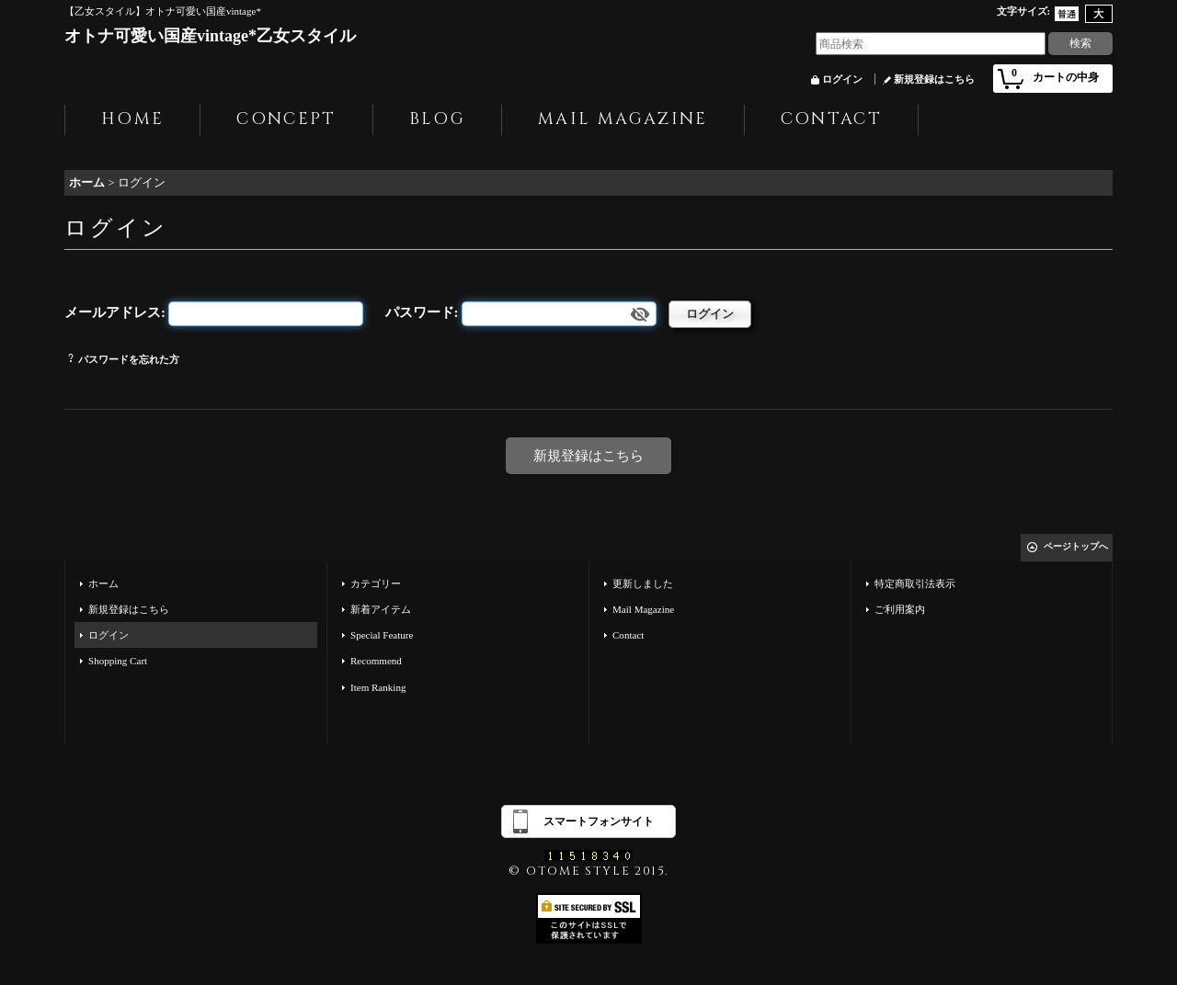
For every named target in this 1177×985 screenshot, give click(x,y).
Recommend (376, 660)
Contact (628, 634)
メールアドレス (112, 312)
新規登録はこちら (934, 79)
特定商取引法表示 (914, 583)
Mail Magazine (643, 609)
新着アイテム (380, 609)
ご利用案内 (899, 609)
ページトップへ (1076, 546)
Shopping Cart (117, 660)
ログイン (842, 79)
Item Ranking (378, 687)
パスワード (419, 312)
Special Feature (381, 634)
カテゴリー (375, 583)
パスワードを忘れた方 (128, 359)
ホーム (103, 583)
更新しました (642, 583)
